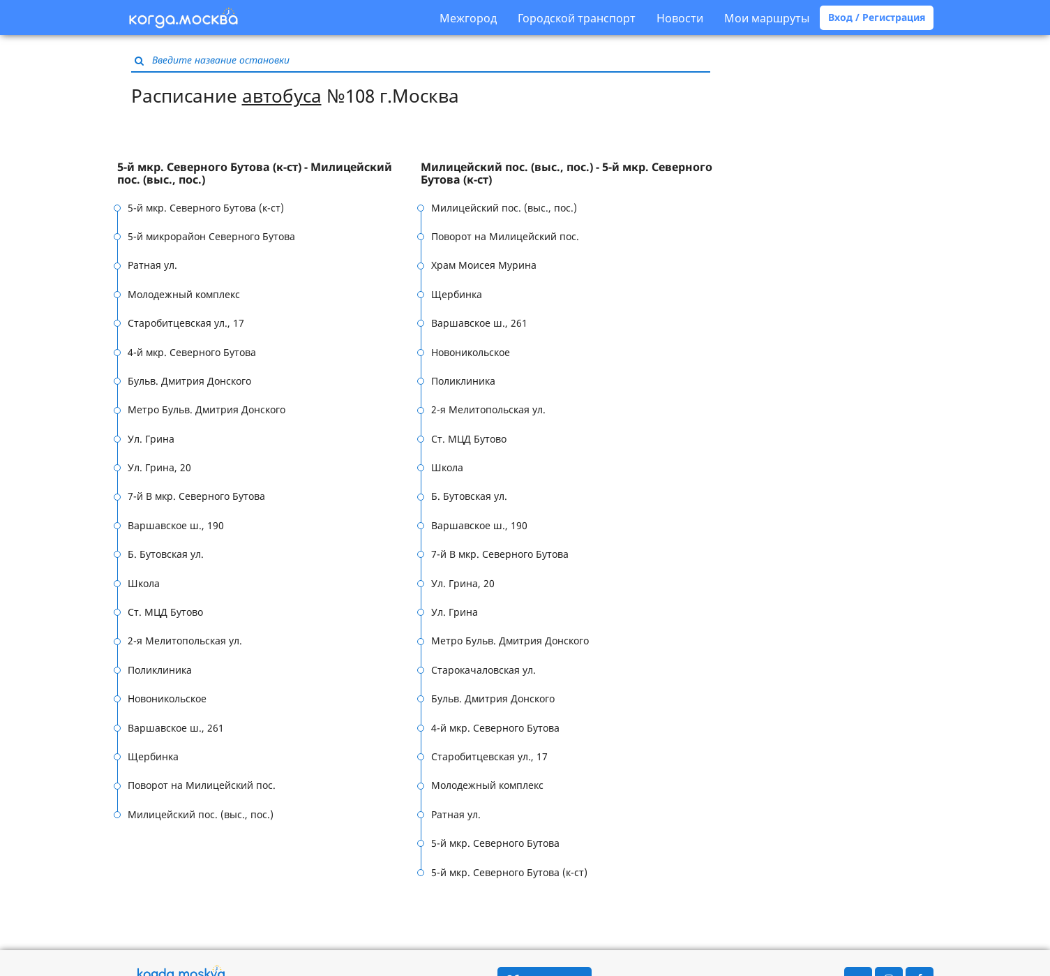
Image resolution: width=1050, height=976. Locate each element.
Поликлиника (160, 669)
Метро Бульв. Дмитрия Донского (206, 409)
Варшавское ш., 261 (176, 727)
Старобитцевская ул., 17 (186, 323)
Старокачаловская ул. (483, 669)
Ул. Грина (151, 438)
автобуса (282, 95)
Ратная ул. (152, 265)
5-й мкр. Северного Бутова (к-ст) (206, 207)
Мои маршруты (766, 18)
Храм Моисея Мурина (484, 265)
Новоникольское (167, 698)
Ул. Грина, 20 (159, 467)
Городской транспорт (577, 18)
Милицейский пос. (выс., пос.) (200, 814)
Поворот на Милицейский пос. (202, 785)
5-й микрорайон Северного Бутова (211, 236)
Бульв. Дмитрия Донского (189, 380)
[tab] (269, 173)
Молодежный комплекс (184, 294)
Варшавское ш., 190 (176, 525)
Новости (680, 18)
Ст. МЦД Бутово (165, 612)
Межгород (468, 18)
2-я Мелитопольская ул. (185, 640)
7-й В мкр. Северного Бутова (196, 496)
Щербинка (153, 756)
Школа (144, 583)
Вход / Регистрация (876, 17)
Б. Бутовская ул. (166, 554)
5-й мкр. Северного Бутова (495, 843)
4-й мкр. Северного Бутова (192, 352)
